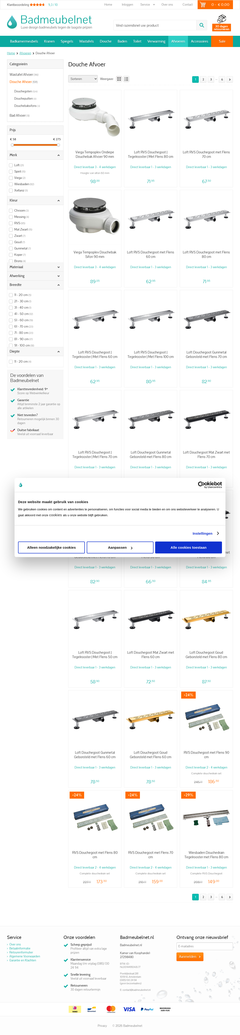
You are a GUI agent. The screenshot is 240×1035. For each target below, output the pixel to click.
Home (108, 5)
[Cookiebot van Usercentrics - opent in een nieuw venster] (201, 484)
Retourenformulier (21, 952)
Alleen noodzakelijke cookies (51, 547)
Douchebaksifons (27, 106)
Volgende (228, 79)
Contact (188, 5)
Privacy (102, 1026)
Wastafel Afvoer (24, 74)
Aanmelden (187, 957)
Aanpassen (120, 547)
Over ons (167, 5)
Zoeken (201, 25)
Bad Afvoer (20, 115)
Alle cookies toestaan (188, 547)
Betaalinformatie (19, 948)
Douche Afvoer (24, 82)
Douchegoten (26, 91)
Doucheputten (25, 99)
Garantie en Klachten (22, 960)
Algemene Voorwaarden (24, 956)
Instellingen (203, 533)
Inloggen (127, 5)
